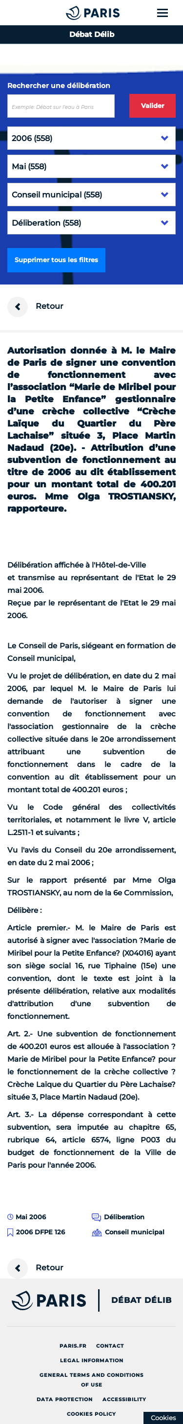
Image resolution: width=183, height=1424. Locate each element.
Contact (110, 1346)
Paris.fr (73, 1346)
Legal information (91, 1360)
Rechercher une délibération (58, 85)
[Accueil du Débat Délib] (73, 12)
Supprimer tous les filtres (56, 260)
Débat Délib (141, 1300)
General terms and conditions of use (91, 1380)
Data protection (65, 1399)
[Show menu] (168, 12)
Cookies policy (91, 1414)
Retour (35, 307)
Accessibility (124, 1399)
